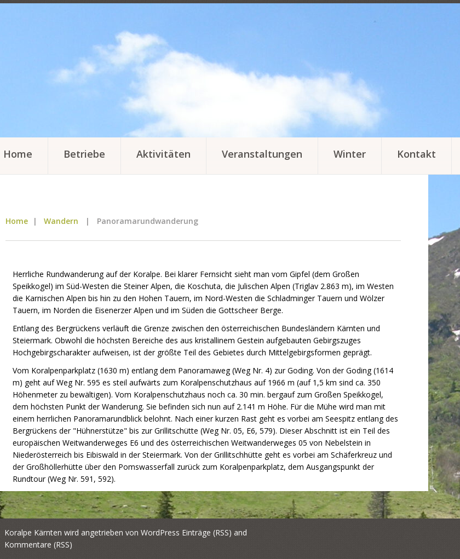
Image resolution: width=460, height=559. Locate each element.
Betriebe (84, 153)
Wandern (61, 221)
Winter (350, 153)
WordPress (160, 532)
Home (16, 221)
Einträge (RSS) (207, 532)
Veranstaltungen (262, 153)
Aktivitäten (163, 153)
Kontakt (416, 153)
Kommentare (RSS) (38, 544)
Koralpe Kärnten (33, 532)
